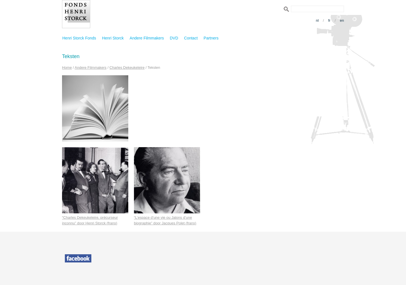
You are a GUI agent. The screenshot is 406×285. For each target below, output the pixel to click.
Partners (211, 38)
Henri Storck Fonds (79, 38)
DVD (174, 38)
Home (67, 67)
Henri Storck (113, 38)
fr (329, 20)
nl (317, 20)
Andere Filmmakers (147, 38)
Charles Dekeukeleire (126, 67)
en (342, 20)
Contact (191, 38)
